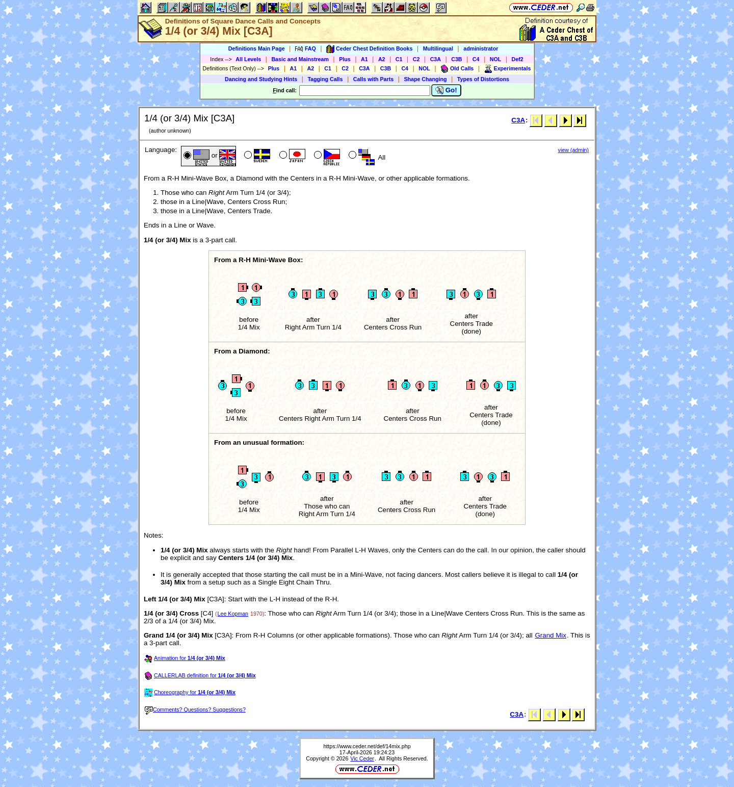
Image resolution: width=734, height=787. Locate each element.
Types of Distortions (483, 79)
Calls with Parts (373, 79)
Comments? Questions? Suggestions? (195, 709)
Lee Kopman (233, 614)
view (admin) (573, 150)
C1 (399, 59)
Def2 (517, 59)
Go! (446, 90)
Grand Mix (550, 635)
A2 (381, 59)
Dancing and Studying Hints (261, 79)
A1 (364, 59)
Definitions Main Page (256, 48)
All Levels (248, 59)
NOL (496, 59)
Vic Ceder (362, 758)
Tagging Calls (325, 79)
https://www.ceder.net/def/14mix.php (366, 746)
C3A (435, 59)
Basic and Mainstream (300, 59)
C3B (456, 59)
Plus (345, 59)
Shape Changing (425, 79)
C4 (476, 59)
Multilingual (438, 48)
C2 (416, 59)
